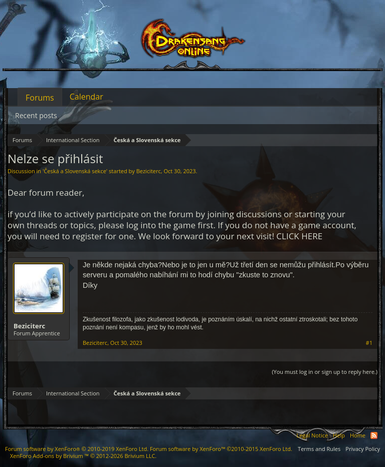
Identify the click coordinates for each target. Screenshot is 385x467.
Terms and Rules (319, 448)
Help (339, 435)
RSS (373, 435)
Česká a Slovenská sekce (75, 171)
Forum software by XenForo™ (221, 448)
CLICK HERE (299, 236)
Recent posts (36, 115)
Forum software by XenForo (76, 448)
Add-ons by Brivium (83, 455)
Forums (40, 97)
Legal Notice (312, 435)
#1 (369, 342)
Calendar (86, 96)
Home (357, 435)
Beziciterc (148, 171)
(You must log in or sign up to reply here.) (324, 371)
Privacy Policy (362, 448)
